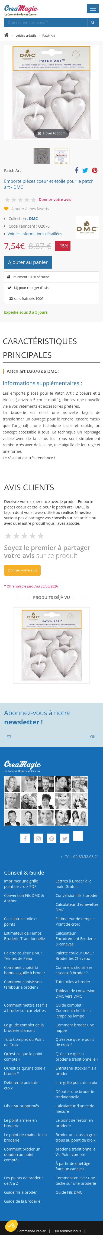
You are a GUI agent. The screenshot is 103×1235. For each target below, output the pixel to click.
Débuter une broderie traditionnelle (75, 1094)
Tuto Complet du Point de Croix (24, 1042)
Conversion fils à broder (77, 895)
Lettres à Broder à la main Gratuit (73, 883)
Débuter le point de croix (21, 1085)
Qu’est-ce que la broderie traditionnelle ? (77, 1056)
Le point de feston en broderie (74, 1123)
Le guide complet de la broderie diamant (24, 1027)
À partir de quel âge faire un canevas (73, 1166)
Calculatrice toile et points (21, 921)
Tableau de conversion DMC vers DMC (75, 993)
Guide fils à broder (20, 1192)
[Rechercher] (93, 22)
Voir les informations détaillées (35, 233)
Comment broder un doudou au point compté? (22, 1154)
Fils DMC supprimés (21, 1105)
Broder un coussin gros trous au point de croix (76, 1137)
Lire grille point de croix (76, 1082)
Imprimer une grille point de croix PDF (21, 883)
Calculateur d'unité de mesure (75, 1108)
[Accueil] (6, 35)
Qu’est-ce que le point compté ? (23, 1056)
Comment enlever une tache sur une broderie (76, 1180)
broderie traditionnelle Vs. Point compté (75, 1151)
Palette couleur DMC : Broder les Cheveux (75, 955)
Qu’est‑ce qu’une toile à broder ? (24, 1071)
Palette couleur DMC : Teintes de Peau (23, 955)
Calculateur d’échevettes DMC (77, 907)
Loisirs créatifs (26, 35)
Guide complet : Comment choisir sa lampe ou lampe (73, 1011)
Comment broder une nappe (75, 1027)
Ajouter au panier (28, 262)
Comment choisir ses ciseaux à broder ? (74, 970)
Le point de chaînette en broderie (25, 1137)
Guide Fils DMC (69, 1192)
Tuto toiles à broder (73, 981)
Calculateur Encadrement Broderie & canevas (76, 939)
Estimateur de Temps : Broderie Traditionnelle (24, 936)
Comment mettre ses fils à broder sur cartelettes (25, 1008)
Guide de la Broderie (22, 1201)
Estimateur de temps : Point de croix (75, 921)
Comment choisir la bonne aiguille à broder (24, 970)
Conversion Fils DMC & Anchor (24, 898)
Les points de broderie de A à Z (24, 1180)
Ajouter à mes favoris (30, 208)
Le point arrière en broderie (20, 1123)
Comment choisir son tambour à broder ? (23, 984)
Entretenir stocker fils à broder (76, 1071)
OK (92, 736)
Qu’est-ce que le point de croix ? (75, 1042)
